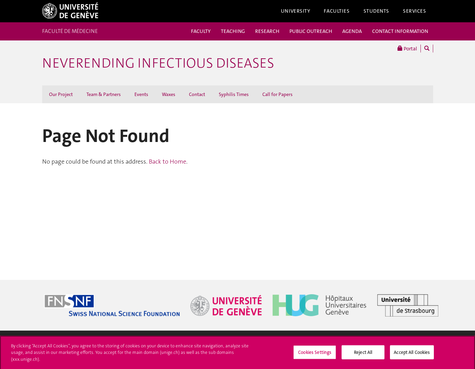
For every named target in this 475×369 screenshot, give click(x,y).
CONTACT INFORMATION (400, 31)
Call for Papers (277, 94)
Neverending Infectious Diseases (158, 63)
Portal (407, 48)
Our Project (61, 94)
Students (377, 11)
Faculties (336, 11)
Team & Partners (103, 94)
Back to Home (167, 161)
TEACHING (233, 31)
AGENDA (352, 31)
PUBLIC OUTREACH (310, 31)
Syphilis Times (234, 94)
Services (414, 11)
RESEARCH (267, 31)
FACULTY (201, 31)
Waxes (168, 94)
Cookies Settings (314, 354)
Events (141, 94)
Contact (197, 94)
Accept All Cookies (412, 354)
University (295, 11)
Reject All (363, 354)
